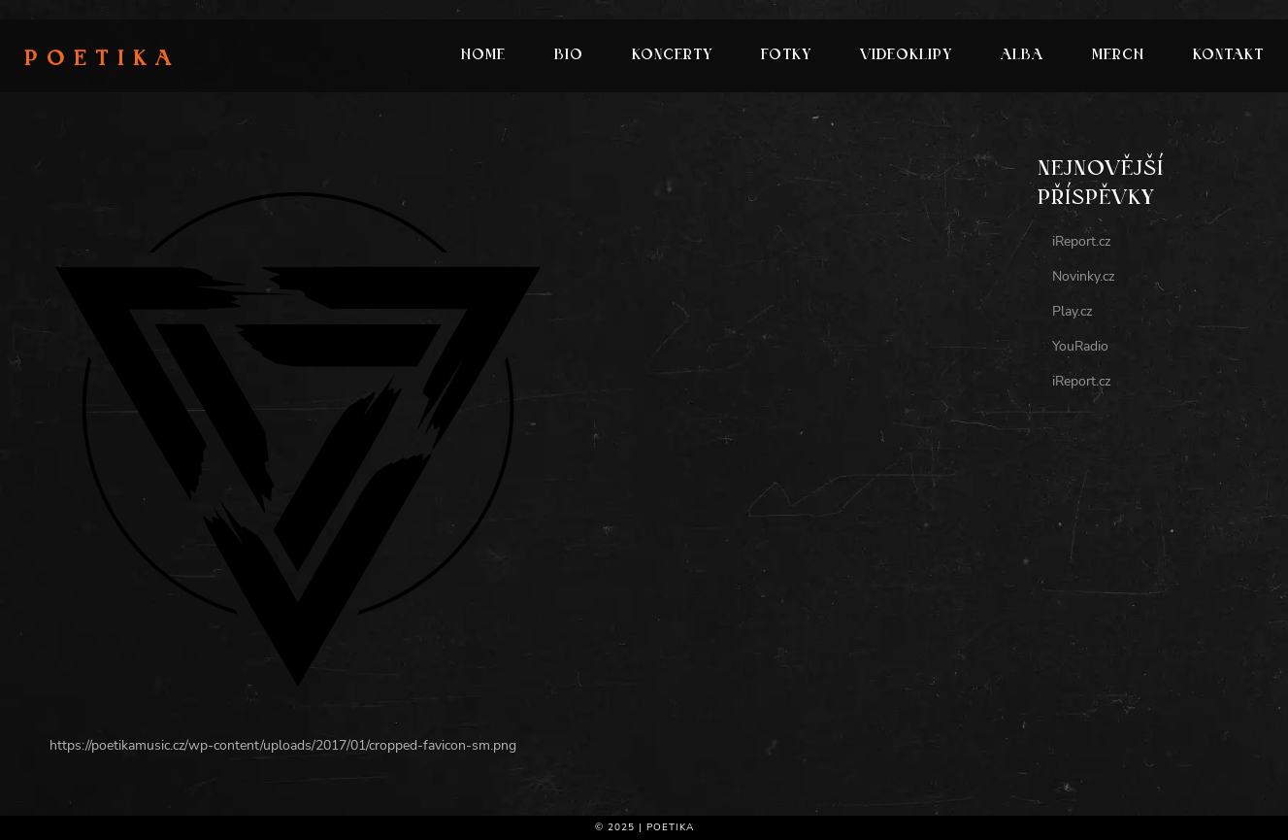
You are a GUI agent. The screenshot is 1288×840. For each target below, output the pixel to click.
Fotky (786, 56)
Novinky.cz (1083, 276)
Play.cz (1072, 311)
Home (483, 56)
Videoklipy (906, 56)
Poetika (102, 60)
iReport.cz (1081, 241)
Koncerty (672, 56)
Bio (568, 56)
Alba (1022, 56)
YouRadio (1080, 346)
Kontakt (1228, 56)
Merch (1118, 56)
